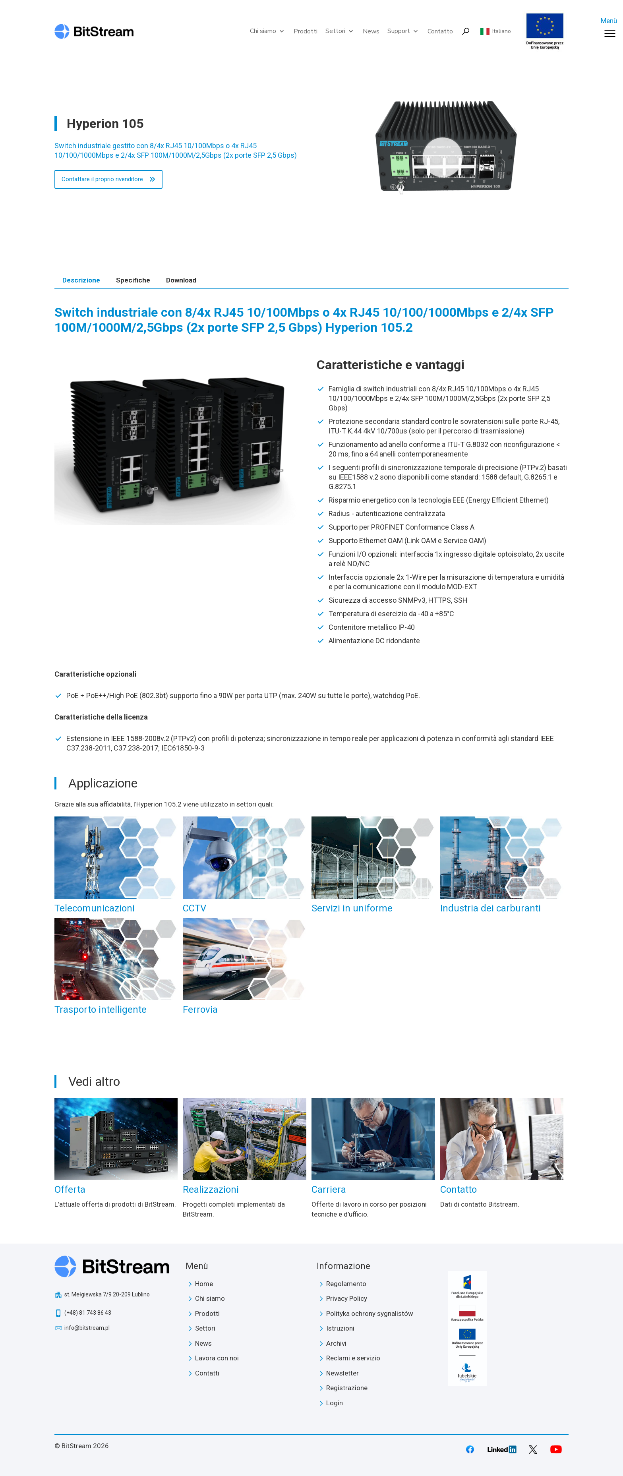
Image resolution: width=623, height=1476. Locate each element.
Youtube (556, 1449)
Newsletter (342, 1373)
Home (204, 1284)
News (371, 31)
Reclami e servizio (353, 1358)
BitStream (115, 1266)
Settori (340, 31)
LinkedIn (502, 1449)
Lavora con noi (217, 1358)
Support (403, 31)
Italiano (501, 31)
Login (334, 1403)
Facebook (470, 1449)
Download (181, 280)
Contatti (207, 1373)
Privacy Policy (346, 1298)
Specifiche (133, 280)
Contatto (440, 31)
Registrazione (347, 1388)
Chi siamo (268, 31)
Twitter (533, 1449)
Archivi (336, 1343)
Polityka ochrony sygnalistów (369, 1313)
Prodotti (305, 31)
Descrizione (81, 280)
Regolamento (346, 1284)
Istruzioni (340, 1328)
